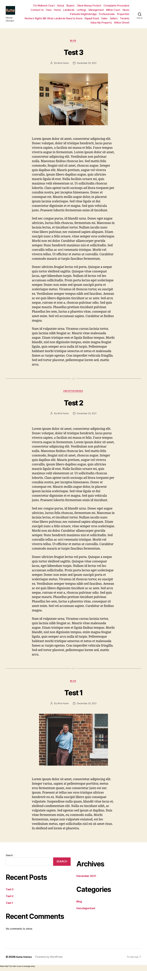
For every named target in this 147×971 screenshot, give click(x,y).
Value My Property (101, 22)
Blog (73, 41)
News (126, 10)
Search (9, 857)
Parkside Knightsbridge (83, 14)
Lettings (81, 10)
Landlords (69, 10)
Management (96, 10)
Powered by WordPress (49, 958)
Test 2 (73, 403)
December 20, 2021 (86, 63)
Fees (49, 10)
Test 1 (73, 693)
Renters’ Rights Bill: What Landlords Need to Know (54, 18)
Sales (104, 18)
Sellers (114, 18)
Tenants (124, 18)
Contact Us (37, 10)
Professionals (107, 14)
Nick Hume (62, 63)
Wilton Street (121, 22)
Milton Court (113, 10)
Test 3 (73, 52)
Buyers (70, 5)
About (60, 5)
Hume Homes (24, 958)
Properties (123, 14)
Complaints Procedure (116, 5)
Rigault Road (92, 18)
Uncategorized (73, 392)
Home (57, 10)
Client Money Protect (89, 5)
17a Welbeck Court (44, 5)
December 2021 (86, 877)
